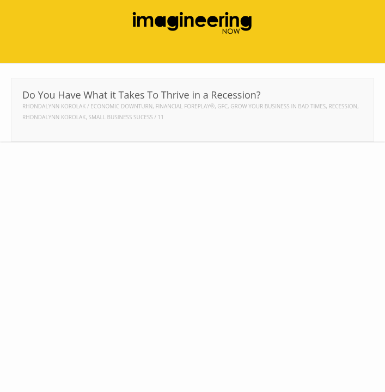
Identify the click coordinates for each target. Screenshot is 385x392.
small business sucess (121, 117)
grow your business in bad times (278, 106)
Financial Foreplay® (185, 106)
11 (161, 117)
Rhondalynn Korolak (53, 106)
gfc (222, 106)
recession (342, 106)
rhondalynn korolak (53, 117)
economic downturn (121, 106)
